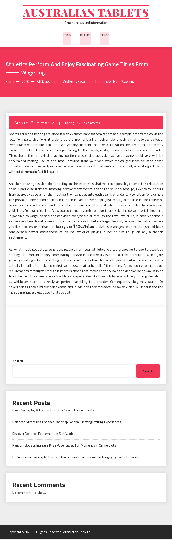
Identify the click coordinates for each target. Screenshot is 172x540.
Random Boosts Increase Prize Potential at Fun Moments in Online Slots (64, 446)
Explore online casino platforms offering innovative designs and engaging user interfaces (75, 458)
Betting (85, 35)
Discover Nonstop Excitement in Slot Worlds (44, 435)
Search (17, 362)
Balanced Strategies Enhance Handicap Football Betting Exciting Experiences (66, 423)
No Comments (91, 124)
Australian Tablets (86, 12)
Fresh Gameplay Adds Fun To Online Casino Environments (53, 411)
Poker (67, 35)
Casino (104, 35)
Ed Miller (22, 124)
